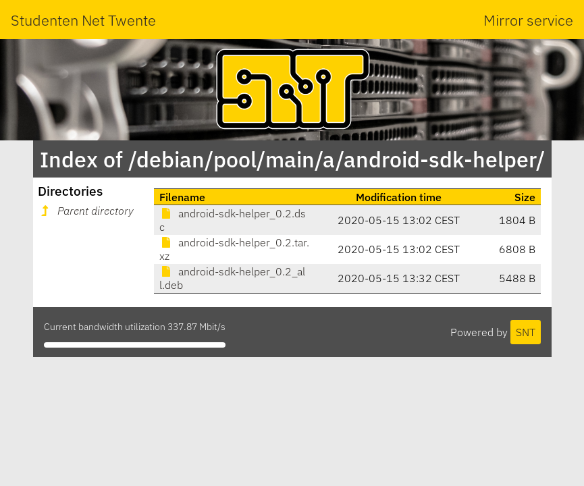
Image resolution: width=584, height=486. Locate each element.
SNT (525, 332)
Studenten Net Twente (83, 20)
